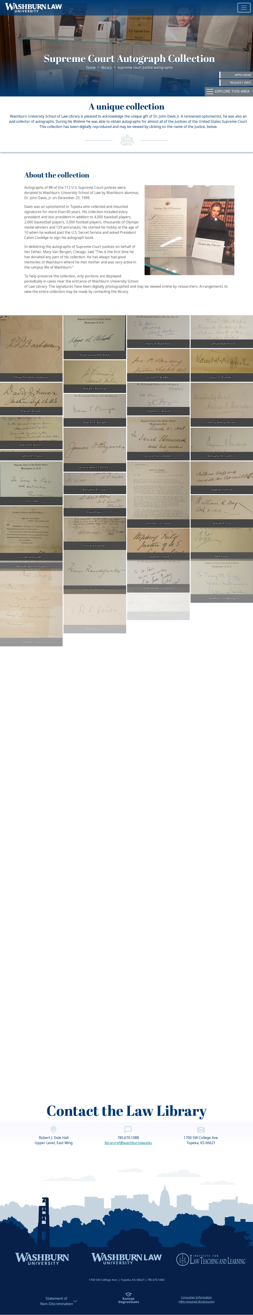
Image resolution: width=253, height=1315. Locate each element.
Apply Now (243, 75)
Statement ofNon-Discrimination (56, 1301)
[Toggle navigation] (244, 8)
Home (91, 67)
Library (106, 67)
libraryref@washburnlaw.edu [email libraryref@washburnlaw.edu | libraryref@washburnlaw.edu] (128, 1160)
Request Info (240, 82)
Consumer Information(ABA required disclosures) (196, 1299)
